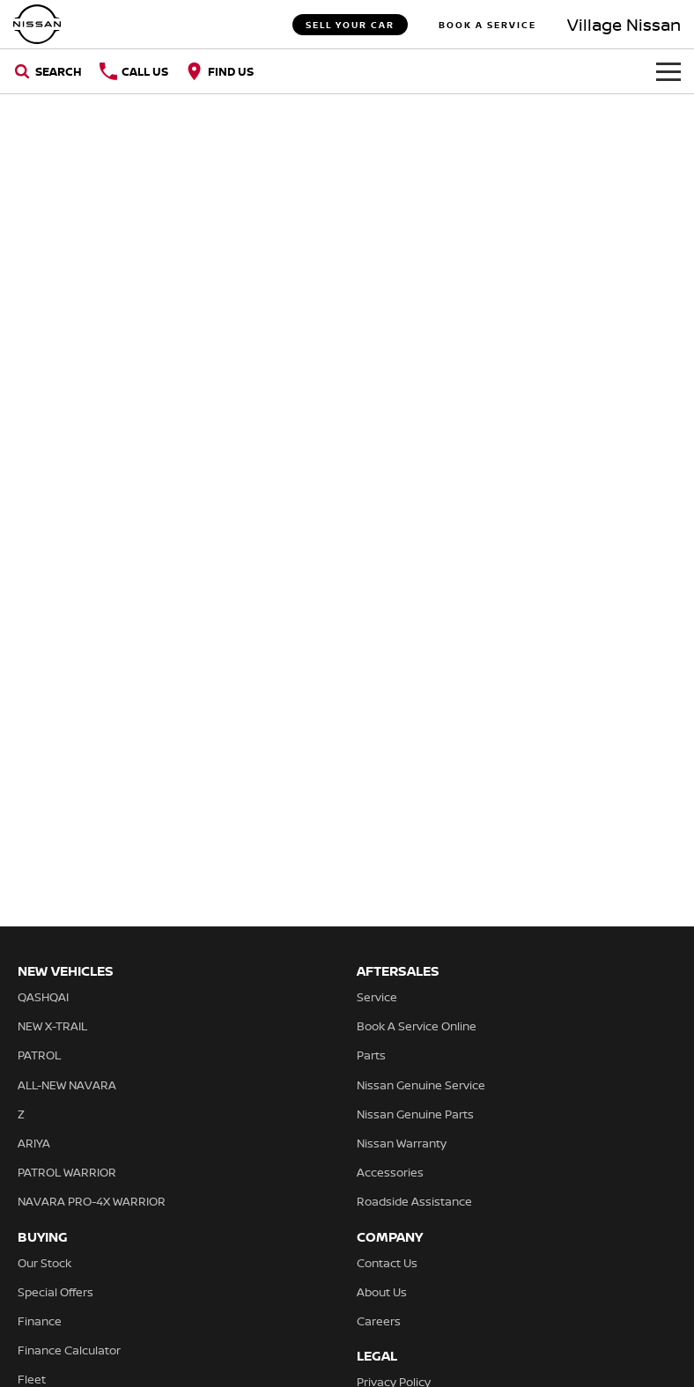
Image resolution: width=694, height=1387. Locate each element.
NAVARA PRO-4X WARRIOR (92, 1201)
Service (377, 997)
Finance (40, 1321)
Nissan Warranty (402, 1143)
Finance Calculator (69, 1350)
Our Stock (44, 1263)
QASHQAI (43, 997)
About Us (382, 1292)
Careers (379, 1321)
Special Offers (55, 1292)
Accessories (390, 1172)
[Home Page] (37, 24)
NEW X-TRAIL (52, 1026)
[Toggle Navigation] (668, 71)
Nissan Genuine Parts (415, 1114)
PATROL (39, 1055)
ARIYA (34, 1143)
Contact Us (387, 1263)
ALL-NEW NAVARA (67, 1085)
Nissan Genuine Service (421, 1085)
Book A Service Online (416, 1026)
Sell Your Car (350, 24)
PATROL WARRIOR (67, 1172)
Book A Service (487, 24)
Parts (371, 1055)
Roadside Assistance (414, 1201)
